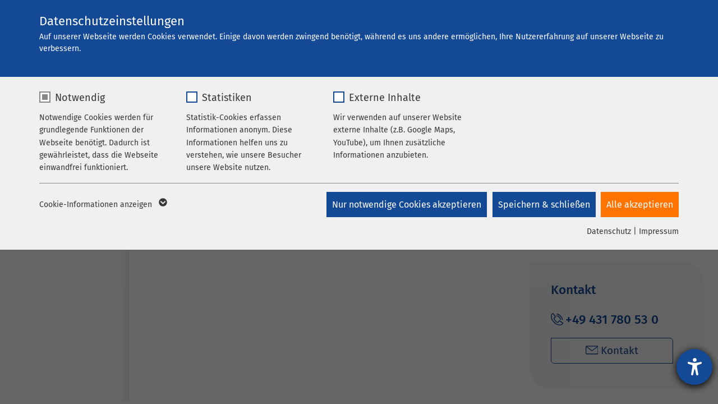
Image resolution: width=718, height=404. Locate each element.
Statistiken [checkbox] (227, 97)
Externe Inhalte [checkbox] (385, 97)
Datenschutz (609, 231)
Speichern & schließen (544, 204)
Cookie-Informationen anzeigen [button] (102, 205)
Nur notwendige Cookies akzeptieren (406, 204)
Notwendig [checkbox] (80, 97)
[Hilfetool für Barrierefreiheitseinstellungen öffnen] (694, 367)
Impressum (659, 231)
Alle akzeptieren (639, 204)
